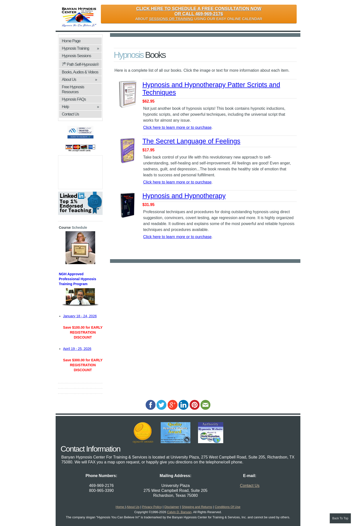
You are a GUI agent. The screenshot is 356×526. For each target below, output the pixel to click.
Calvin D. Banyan (179, 512)
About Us (79, 79)
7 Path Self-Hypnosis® (80, 64)
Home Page (71, 41)
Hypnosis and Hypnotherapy (184, 196)
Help (80, 106)
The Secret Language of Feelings (191, 141)
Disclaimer (171, 507)
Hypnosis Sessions (76, 56)
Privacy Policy (152, 507)
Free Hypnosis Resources (73, 89)
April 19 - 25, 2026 (77, 349)
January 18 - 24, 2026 (80, 316)
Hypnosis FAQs (74, 99)
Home (120, 507)
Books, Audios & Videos (80, 73)
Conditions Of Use (227, 507)
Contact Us (70, 114)
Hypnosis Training (80, 48)
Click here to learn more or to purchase (177, 127)
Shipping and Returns (197, 507)
